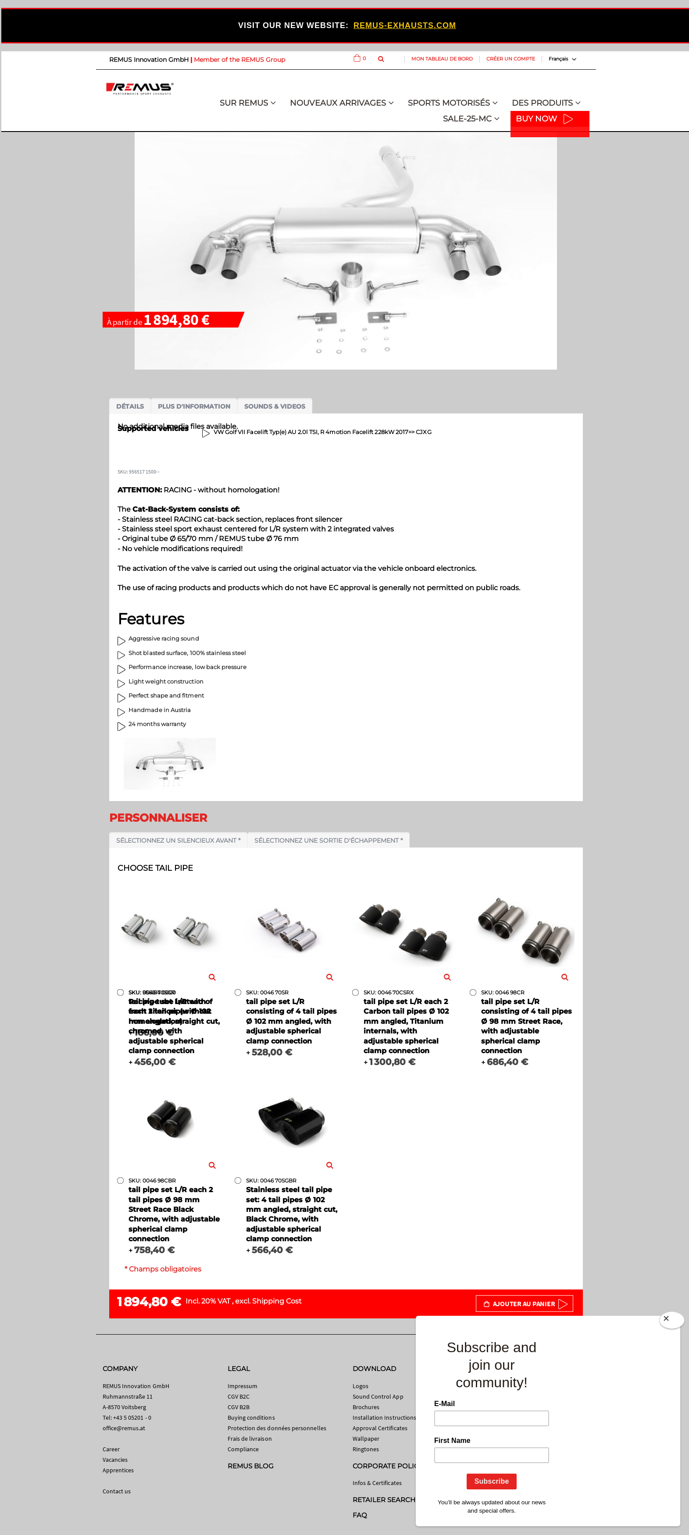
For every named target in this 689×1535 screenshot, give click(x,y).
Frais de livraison (250, 1438)
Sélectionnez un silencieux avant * (178, 840)
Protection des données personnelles (277, 1428)
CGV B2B (239, 1407)
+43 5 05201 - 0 (132, 1417)
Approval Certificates (380, 1428)
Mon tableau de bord (442, 59)
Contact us (117, 1491)
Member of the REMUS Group (239, 60)
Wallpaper (366, 1438)
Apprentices (118, 1470)
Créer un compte (510, 59)
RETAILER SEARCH (384, 1500)
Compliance (243, 1449)
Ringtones (366, 1449)
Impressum (243, 1386)
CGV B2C (239, 1396)
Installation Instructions (385, 1417)
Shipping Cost (277, 1301)
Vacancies (115, 1460)
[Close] (672, 1322)
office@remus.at (124, 1428)
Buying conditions (251, 1417)
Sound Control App (378, 1396)
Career (111, 1449)
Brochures (366, 1407)
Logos (360, 1386)
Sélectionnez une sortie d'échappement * (328, 840)
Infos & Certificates (377, 1483)
